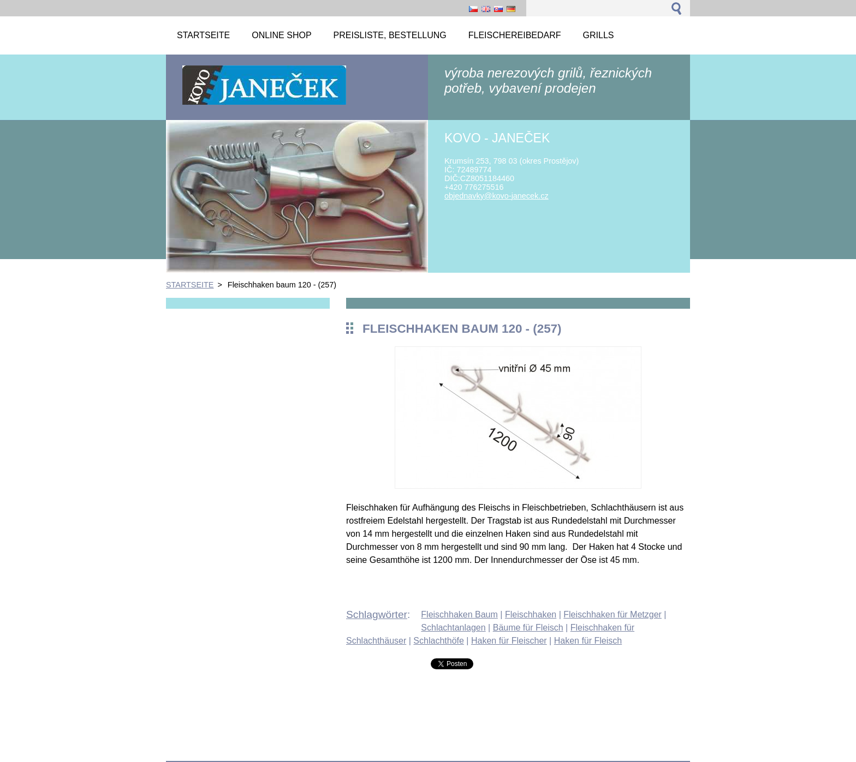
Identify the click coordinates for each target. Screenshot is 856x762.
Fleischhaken (530, 614)
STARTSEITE (189, 284)
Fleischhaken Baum (459, 614)
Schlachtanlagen (453, 627)
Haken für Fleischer (509, 640)
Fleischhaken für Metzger (612, 614)
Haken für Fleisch (588, 640)
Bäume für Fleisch (528, 627)
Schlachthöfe (438, 640)
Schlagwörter (376, 614)
